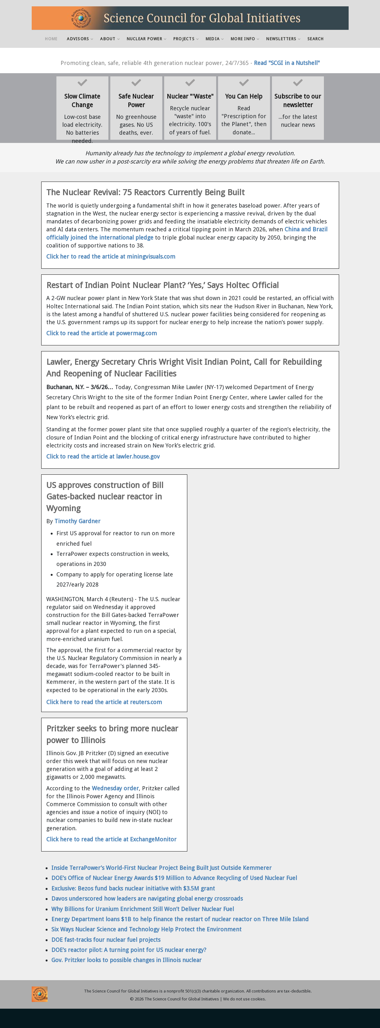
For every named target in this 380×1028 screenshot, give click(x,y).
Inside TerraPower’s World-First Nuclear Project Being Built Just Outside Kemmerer (161, 867)
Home (51, 38)
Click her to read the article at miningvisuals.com (110, 256)
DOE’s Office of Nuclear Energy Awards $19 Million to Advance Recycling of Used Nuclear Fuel (174, 878)
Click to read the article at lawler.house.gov (103, 456)
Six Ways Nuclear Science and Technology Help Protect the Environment (146, 929)
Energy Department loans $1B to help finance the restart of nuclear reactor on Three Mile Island (180, 919)
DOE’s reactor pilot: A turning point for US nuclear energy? (128, 950)
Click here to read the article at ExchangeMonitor (111, 839)
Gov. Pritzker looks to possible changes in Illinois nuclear (126, 960)
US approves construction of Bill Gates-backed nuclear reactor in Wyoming (105, 496)
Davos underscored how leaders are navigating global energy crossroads (147, 898)
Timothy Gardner (77, 521)
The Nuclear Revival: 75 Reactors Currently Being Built (145, 192)
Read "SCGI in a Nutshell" (287, 63)
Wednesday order (114, 788)
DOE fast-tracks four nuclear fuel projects (105, 939)
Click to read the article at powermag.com (101, 333)
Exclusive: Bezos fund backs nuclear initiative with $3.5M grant (133, 888)
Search (315, 38)
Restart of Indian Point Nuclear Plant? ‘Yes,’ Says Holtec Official (162, 285)
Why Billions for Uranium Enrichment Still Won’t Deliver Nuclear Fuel (142, 909)
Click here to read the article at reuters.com (104, 702)
